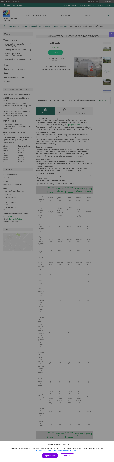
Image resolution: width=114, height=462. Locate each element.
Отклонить (67, 456)
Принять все (50, 456)
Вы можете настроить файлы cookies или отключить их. (56, 450)
